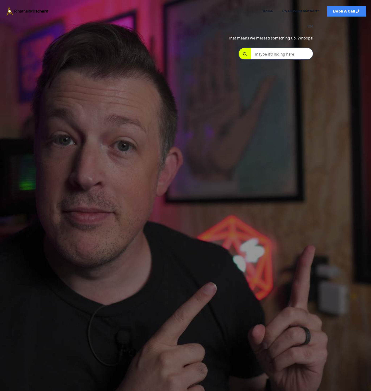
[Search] (245, 54)
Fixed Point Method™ (300, 11)
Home (268, 11)
